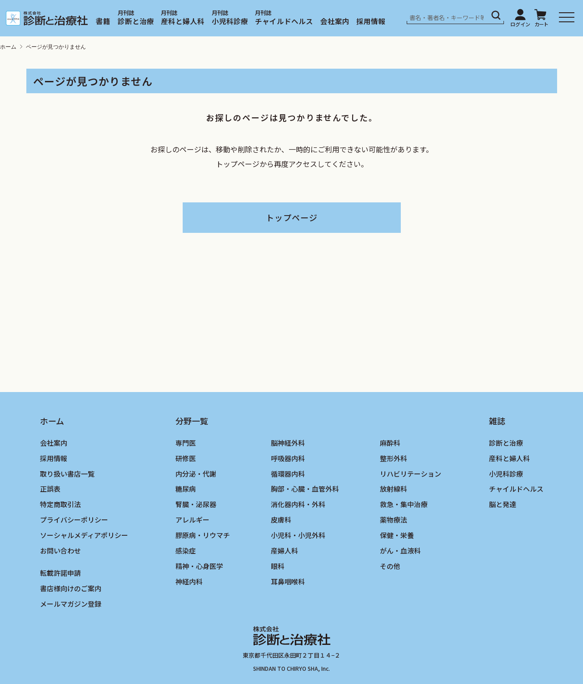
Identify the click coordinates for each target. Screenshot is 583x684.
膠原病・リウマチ (202, 535)
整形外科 (393, 458)
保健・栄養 (397, 535)
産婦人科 (284, 550)
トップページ (292, 217)
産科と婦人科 (182, 21)
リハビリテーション (410, 473)
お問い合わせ (60, 550)
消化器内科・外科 (298, 504)
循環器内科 (288, 473)
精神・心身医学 (199, 566)
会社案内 (334, 21)
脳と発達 (502, 504)
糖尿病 (185, 488)
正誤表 (50, 488)
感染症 (185, 550)
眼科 (277, 566)
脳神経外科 (288, 443)
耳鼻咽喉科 (288, 581)
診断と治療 (136, 21)
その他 (390, 566)
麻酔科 (390, 443)
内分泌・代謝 (195, 473)
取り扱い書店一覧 (67, 473)
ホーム (8, 47)
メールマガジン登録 (70, 604)
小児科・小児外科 (298, 535)
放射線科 (393, 488)
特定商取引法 (60, 504)
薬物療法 (393, 519)
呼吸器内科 (288, 458)
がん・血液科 (400, 550)
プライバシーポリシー (74, 519)
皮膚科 (281, 519)
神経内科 (189, 581)
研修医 (185, 458)
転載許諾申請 (60, 573)
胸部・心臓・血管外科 (305, 488)
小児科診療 (230, 21)
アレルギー (192, 519)
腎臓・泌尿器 (195, 504)
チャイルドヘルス (284, 21)
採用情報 (370, 21)
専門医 (185, 443)
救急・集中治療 (404, 504)
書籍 (103, 21)
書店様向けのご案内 (70, 588)
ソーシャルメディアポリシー (84, 535)
